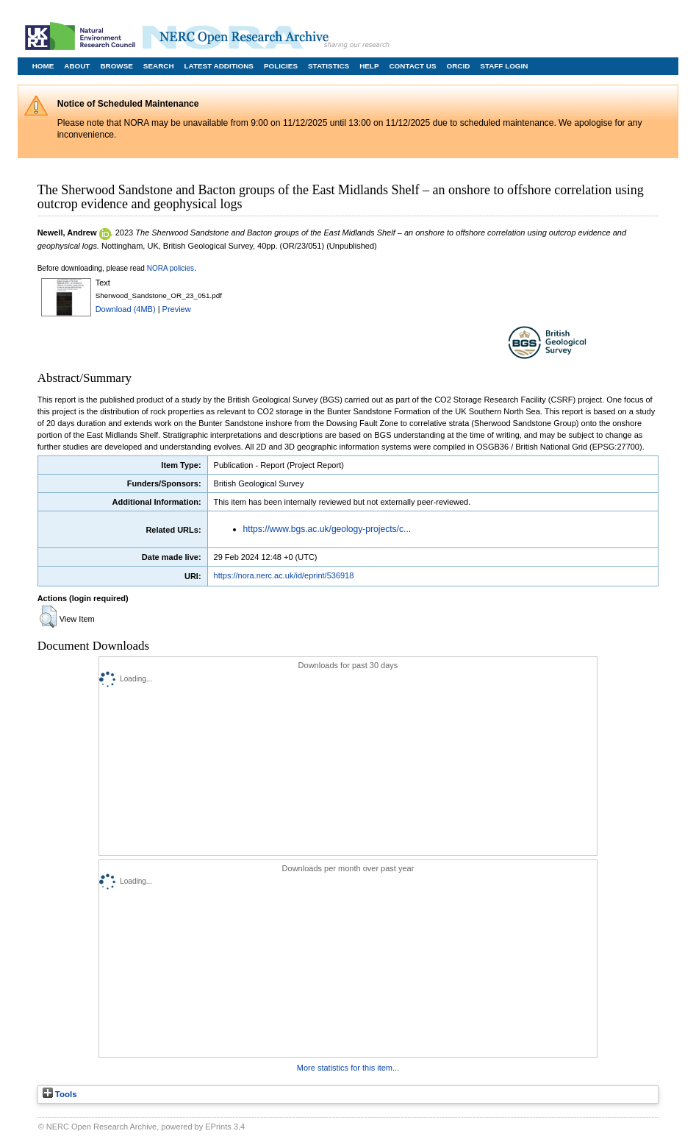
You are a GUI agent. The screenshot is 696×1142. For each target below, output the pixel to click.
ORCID (458, 66)
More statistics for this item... (348, 1067)
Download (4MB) (126, 309)
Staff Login (504, 66)
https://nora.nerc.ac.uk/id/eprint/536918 (284, 575)
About (77, 66)
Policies (281, 66)
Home (43, 66)
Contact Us (412, 66)
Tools (60, 1094)
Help (369, 66)
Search (158, 66)
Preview (176, 309)
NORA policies (170, 268)
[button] (48, 617)
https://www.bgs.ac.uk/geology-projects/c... (327, 529)
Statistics (328, 66)
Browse (116, 66)
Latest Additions (219, 66)
